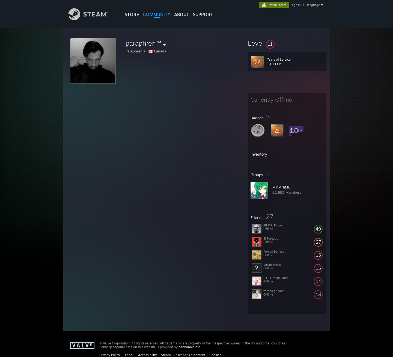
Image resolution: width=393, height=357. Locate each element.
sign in (295, 5)
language (313, 5)
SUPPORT (203, 14)
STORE (132, 14)
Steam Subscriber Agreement (183, 355)
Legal (129, 355)
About (181, 14)
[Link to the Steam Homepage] (92, 18)
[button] (287, 43)
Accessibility (147, 355)
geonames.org (189, 347)
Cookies (215, 355)
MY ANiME (281, 187)
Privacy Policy (109, 355)
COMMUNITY (156, 14)
